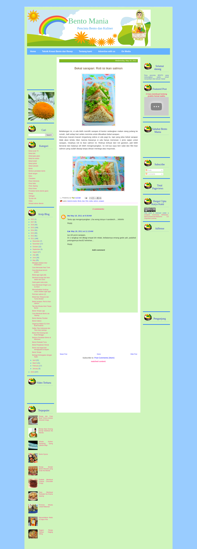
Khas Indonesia (34, 181)
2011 (33, 238)
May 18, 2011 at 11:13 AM (82, 231)
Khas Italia (32, 183)
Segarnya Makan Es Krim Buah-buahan (41, 324)
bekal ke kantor (72, 201)
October (35, 247)
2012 (33, 236)
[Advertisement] (98, 332)
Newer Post (63, 354)
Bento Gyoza (43, 454)
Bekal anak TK (34, 151)
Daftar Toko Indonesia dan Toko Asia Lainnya (41, 329)
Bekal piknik (33, 163)
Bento (80, 201)
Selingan (32, 196)
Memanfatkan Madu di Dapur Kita (46, 518)
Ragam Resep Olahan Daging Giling (46, 532)
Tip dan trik (32, 198)
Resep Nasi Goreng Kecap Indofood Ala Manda (46, 431)
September (37, 249)
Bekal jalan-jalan (34, 156)
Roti (87, 201)
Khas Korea (33, 188)
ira (68, 216)
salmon (96, 201)
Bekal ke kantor (34, 158)
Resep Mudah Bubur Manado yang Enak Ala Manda (46, 469)
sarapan (101, 201)
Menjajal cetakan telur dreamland (39, 264)
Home (33, 51)
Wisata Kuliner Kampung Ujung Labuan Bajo (46, 443)
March (35, 363)
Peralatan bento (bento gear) (38, 191)
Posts (148, 170)
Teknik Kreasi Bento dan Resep (57, 51)
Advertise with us (106, 51)
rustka (91, 201)
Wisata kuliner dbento (36, 203)
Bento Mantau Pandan (40, 318)
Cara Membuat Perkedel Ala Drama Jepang (46, 494)
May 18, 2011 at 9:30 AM (81, 216)
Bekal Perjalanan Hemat (40, 345)
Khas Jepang (33, 186)
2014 (33, 230)
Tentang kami (85, 51)
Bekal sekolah (33, 166)
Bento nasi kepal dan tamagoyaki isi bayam (40, 348)
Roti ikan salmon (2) (39, 294)
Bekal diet (32, 153)
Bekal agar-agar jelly (39, 275)
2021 (33, 219)
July (34, 255)
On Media (126, 51)
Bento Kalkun (36, 321)
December (36, 241)
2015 (33, 227)
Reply (69, 223)
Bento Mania (88, 21)
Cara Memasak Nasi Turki (41, 267)
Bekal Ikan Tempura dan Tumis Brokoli (40, 298)
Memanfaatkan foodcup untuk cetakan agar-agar (41, 290)
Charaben (32, 178)
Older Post (133, 354)
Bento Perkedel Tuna (39, 342)
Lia (68, 231)
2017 (33, 222)
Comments (150, 174)
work (150, 213)
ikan (83, 201)
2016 (33, 225)
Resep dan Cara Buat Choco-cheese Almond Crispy (46, 418)
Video (30, 201)
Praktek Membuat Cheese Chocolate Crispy (46, 481)
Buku (30, 176)
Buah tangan (33, 173)
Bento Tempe (36, 352)
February (36, 366)
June (34, 258)
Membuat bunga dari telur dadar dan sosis (41, 278)
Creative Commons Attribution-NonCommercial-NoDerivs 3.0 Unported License (156, 216)
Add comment (98, 250)
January (35, 369)
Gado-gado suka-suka (39, 282)
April (34, 360)
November (36, 244)
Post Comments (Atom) (104, 358)
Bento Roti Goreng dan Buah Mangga (40, 334)
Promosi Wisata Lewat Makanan (46, 506)
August (35, 252)
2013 (33, 233)
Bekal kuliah (33, 161)
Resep (31, 193)
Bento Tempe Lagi (38, 311)
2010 (33, 372)
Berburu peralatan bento (37, 171)
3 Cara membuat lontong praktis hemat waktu (156, 95)
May (34, 260)
